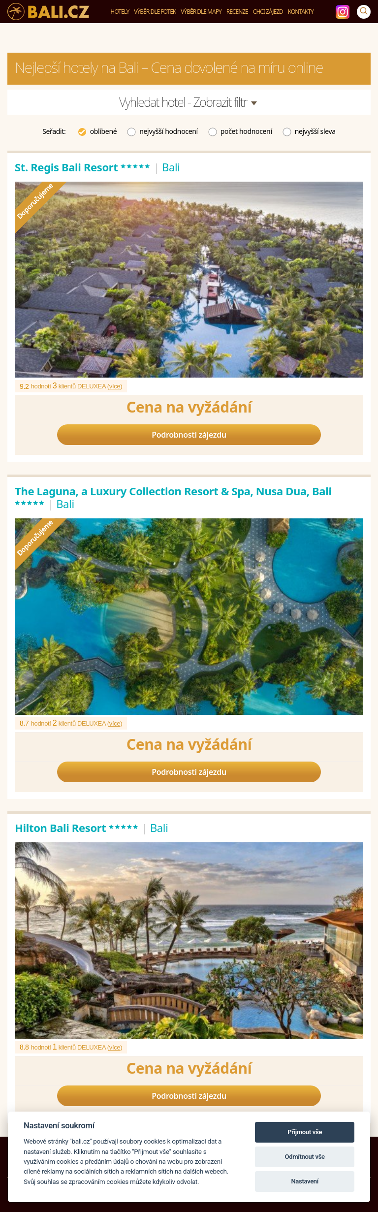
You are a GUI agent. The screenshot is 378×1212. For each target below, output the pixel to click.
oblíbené (97, 131)
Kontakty (301, 11)
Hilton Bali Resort (77, 827)
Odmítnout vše (305, 1156)
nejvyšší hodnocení (162, 131)
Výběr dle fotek (155, 11)
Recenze (237, 11)
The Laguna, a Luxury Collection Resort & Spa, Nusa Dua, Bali (173, 497)
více (114, 386)
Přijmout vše (304, 1132)
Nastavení (304, 1181)
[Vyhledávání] (364, 12)
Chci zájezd (268, 11)
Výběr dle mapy (201, 11)
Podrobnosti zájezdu (189, 434)
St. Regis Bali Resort (83, 166)
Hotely (119, 11)
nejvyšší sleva (309, 131)
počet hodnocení (240, 131)
